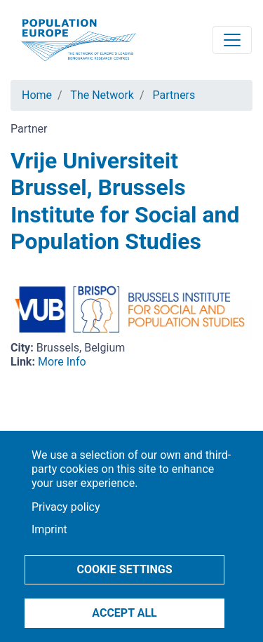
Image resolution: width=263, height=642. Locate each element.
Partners (174, 95)
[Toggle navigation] (232, 40)
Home (37, 95)
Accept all (124, 613)
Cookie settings (124, 569)
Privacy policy (66, 507)
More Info (62, 361)
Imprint (49, 529)
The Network (102, 95)
